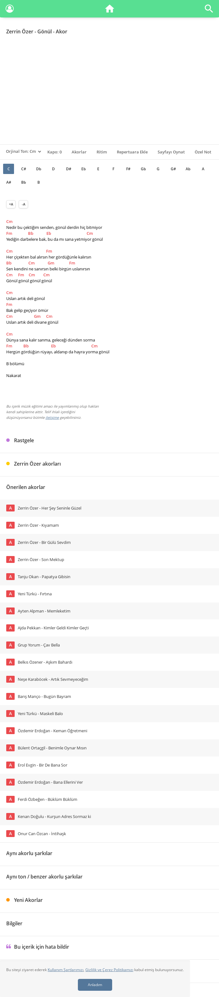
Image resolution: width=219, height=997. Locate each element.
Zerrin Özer (19, 31)
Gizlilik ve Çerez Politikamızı (109, 969)
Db (38, 169)
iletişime (52, 417)
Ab (188, 169)
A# (8, 182)
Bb (23, 182)
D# (68, 169)
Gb (143, 169)
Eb (83, 169)
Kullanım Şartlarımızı (65, 969)
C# (23, 169)
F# (128, 169)
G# (173, 169)
